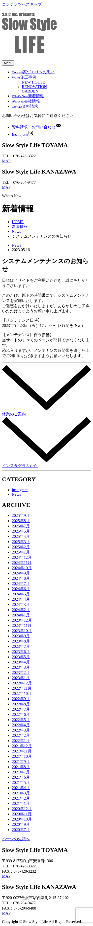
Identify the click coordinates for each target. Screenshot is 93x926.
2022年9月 (21, 699)
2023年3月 (21, 667)
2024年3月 (21, 604)
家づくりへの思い (33, 72)
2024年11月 (21, 562)
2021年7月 (21, 772)
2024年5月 (21, 594)
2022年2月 (21, 735)
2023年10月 (22, 631)
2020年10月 (22, 819)
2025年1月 (21, 552)
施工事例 (24, 77)
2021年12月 (22, 746)
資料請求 (25, 106)
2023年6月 (21, 651)
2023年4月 (21, 662)
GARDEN (30, 91)
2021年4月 (21, 788)
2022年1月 (21, 741)
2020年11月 (21, 814)
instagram (20, 490)
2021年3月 (21, 793)
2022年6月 (21, 714)
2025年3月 (21, 542)
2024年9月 (21, 573)
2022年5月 (21, 720)
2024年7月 (21, 583)
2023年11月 (21, 625)
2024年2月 (21, 610)
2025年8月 (21, 521)
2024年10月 (22, 568)
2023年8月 (21, 641)
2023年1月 (21, 678)
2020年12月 (22, 809)
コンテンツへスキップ (22, 4)
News (16, 231)
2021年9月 (21, 761)
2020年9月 (21, 824)
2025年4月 (21, 536)
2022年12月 (22, 683)
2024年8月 (21, 578)
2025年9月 (21, 515)
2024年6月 (21, 589)
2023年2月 (21, 672)
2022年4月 (21, 725)
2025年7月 (21, 526)
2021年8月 (21, 767)
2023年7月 (21, 646)
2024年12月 (22, 557)
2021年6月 (21, 777)
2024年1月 (21, 615)
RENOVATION (34, 87)
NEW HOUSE (33, 82)
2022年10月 (22, 693)
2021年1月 (21, 803)
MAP (6, 161)
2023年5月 (21, 657)
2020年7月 (21, 830)
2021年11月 (21, 751)
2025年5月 (21, 531)
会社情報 (26, 101)
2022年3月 (21, 730)
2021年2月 (21, 798)
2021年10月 (22, 756)
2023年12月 (22, 620)
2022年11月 (21, 688)
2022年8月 (21, 704)
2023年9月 (21, 636)
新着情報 (28, 96)
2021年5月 (21, 782)
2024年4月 (21, 599)
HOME (18, 222)
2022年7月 (21, 709)
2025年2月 (21, 547)
